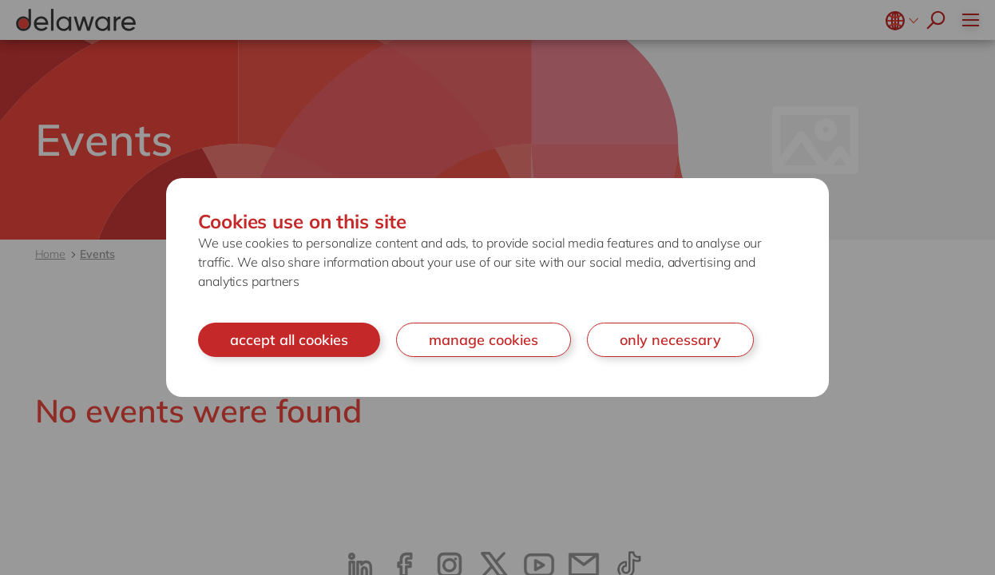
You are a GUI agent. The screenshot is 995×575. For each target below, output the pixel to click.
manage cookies (483, 340)
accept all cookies (289, 340)
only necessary (670, 340)
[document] (497, 288)
